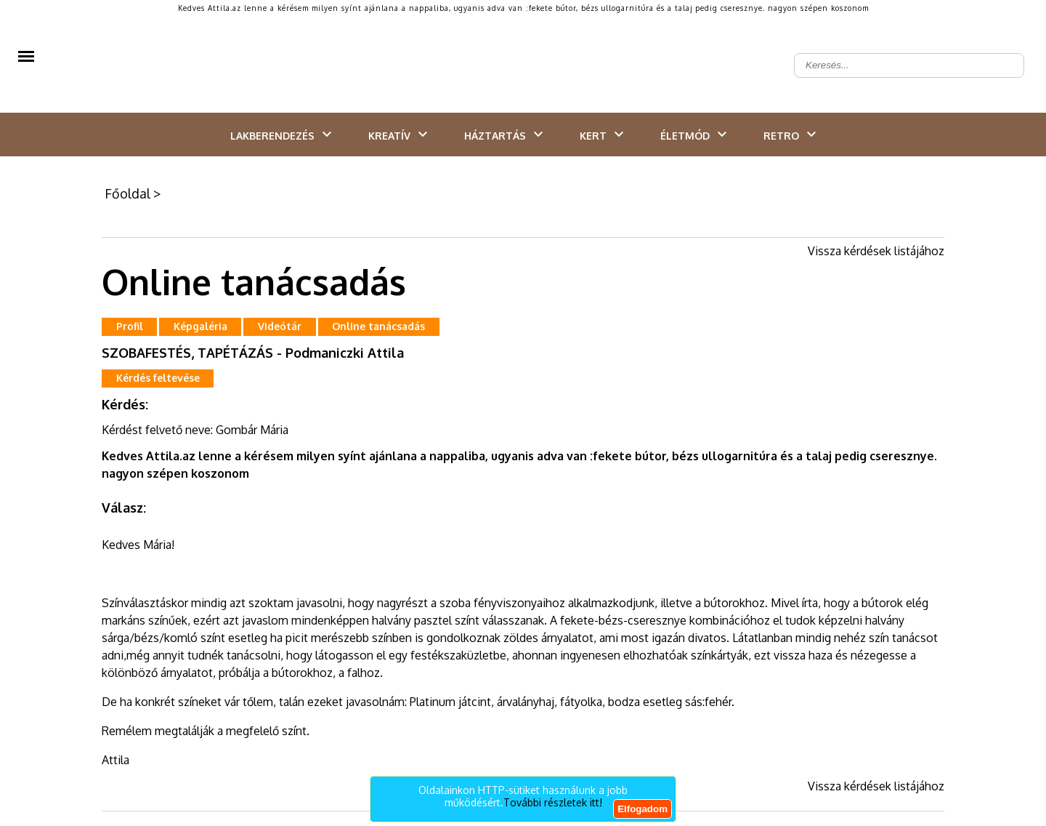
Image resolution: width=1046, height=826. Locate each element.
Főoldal (127, 193)
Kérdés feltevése (158, 378)
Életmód (685, 135)
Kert (593, 135)
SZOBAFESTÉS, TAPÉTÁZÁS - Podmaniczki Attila (253, 353)
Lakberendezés (272, 135)
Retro (781, 135)
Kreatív (389, 135)
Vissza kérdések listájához (876, 251)
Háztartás (495, 135)
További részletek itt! (552, 802)
